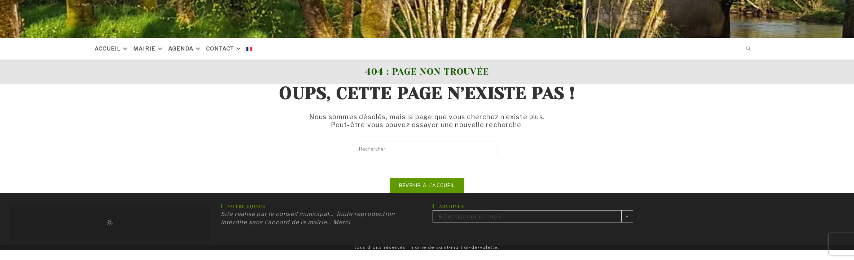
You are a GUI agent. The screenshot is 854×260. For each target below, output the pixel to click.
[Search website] (749, 49)
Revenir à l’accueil (427, 185)
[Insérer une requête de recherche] (427, 149)
